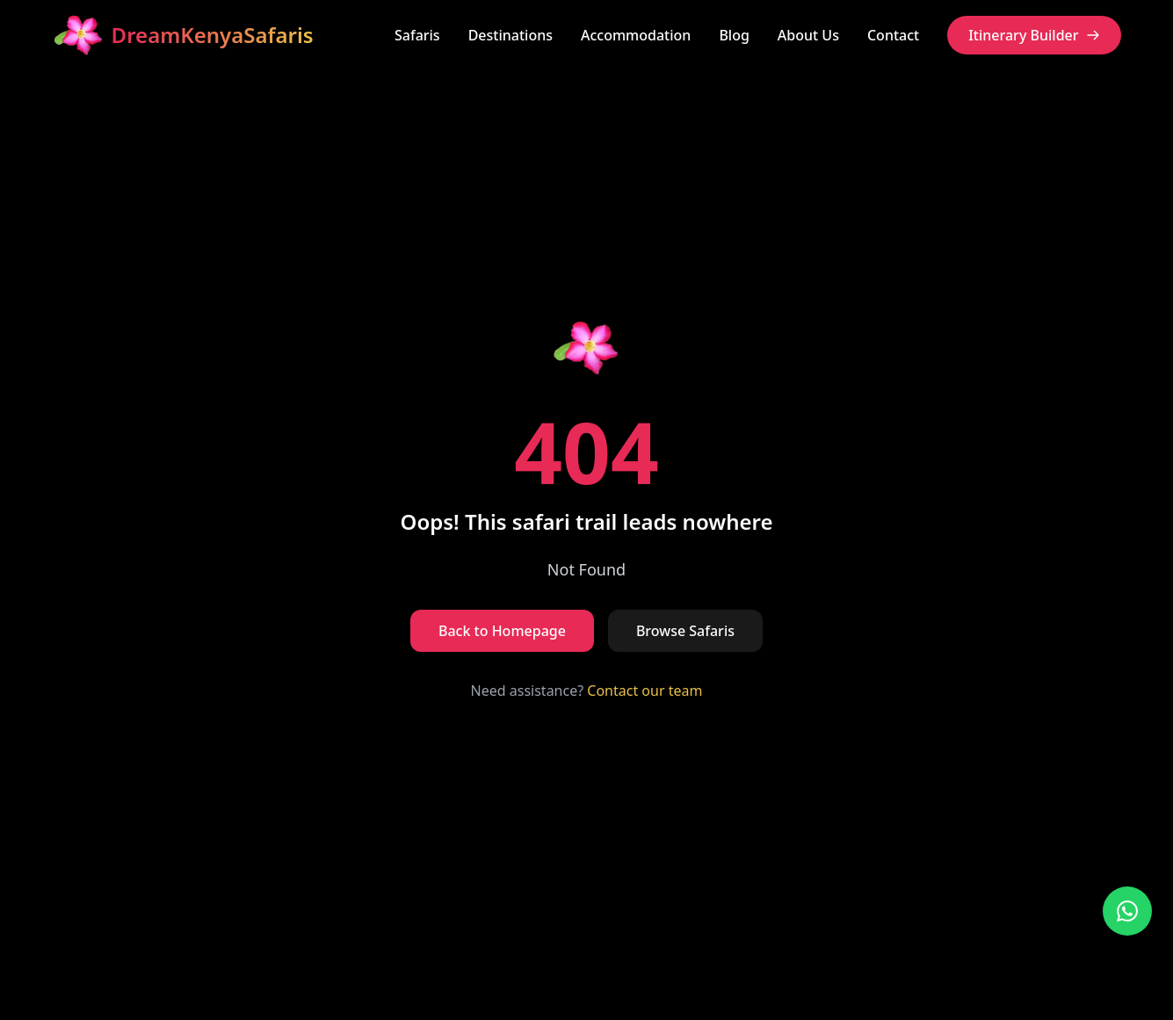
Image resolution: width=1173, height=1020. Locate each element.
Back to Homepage (502, 630)
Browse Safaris (685, 630)
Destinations (510, 35)
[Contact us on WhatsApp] (1127, 911)
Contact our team (644, 690)
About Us (808, 35)
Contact (893, 35)
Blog (734, 35)
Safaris (417, 35)
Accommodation (636, 35)
